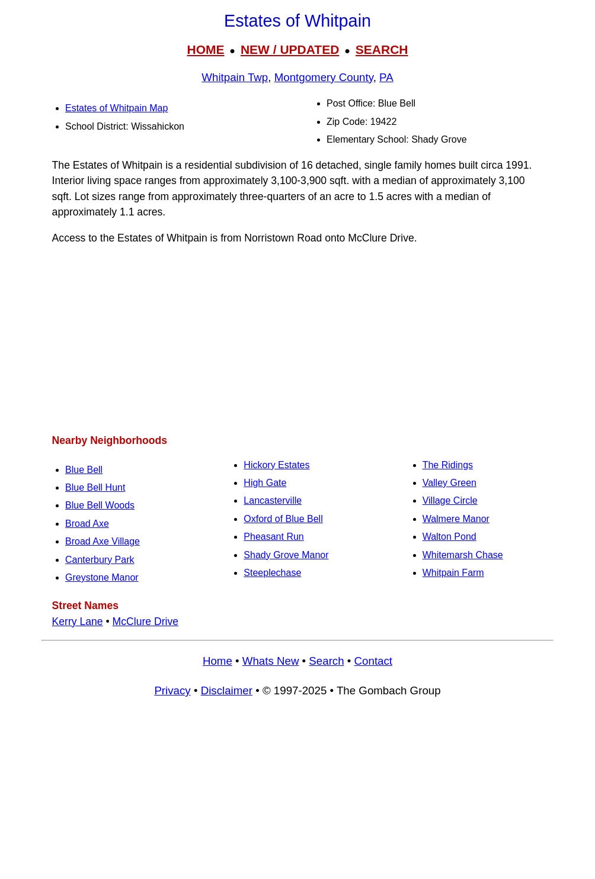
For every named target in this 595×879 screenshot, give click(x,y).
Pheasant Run (273, 537)
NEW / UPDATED (290, 49)
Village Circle (450, 500)
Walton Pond (449, 537)
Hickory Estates (276, 465)
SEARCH (382, 49)
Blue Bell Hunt (95, 487)
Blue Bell (84, 470)
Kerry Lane (77, 621)
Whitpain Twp (234, 77)
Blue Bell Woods (100, 505)
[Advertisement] (297, 339)
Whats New (270, 661)
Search (326, 661)
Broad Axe (87, 524)
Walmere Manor (456, 519)
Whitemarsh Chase (463, 555)
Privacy (172, 690)
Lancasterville (273, 500)
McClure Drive (145, 621)
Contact (373, 661)
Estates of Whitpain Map (116, 108)
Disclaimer (226, 690)
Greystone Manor (102, 577)
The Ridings (448, 465)
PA (386, 77)
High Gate (265, 483)
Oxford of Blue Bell (283, 519)
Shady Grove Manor (286, 555)
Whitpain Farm (453, 573)
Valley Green (449, 483)
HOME (205, 49)
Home (217, 661)
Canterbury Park (100, 560)
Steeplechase (272, 573)
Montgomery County (323, 77)
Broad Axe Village (102, 541)
